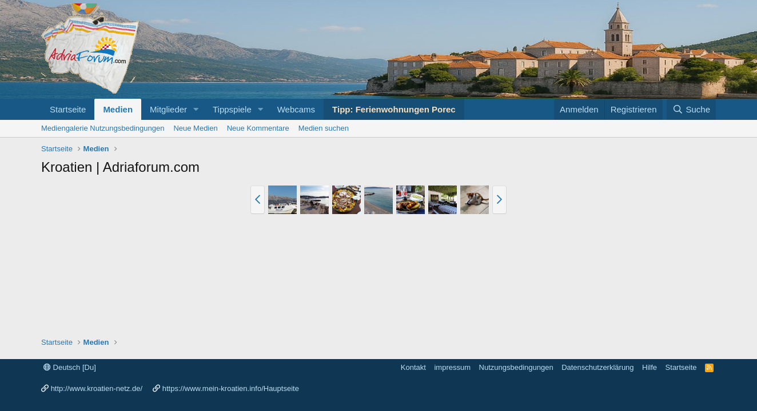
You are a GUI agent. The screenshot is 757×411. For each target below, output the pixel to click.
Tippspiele (232, 109)
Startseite (68, 109)
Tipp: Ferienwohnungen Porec (394, 109)
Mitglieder (168, 109)
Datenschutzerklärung (597, 367)
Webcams (296, 109)
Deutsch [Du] (69, 367)
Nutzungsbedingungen (516, 367)
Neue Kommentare (258, 128)
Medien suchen (323, 128)
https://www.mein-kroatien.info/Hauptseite (230, 388)
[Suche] (691, 109)
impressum (452, 367)
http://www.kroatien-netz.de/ (96, 388)
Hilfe (649, 367)
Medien (118, 109)
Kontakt (413, 367)
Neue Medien (195, 128)
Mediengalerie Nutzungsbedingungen (102, 128)
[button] (196, 109)
